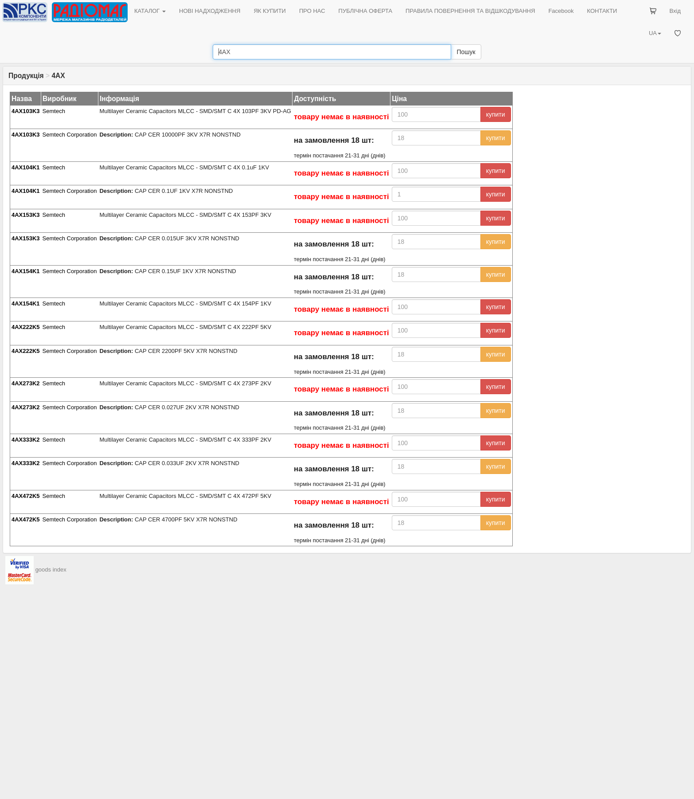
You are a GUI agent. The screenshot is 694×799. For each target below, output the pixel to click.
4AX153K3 (26, 215)
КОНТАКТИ (602, 11)
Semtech (54, 111)
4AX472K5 (26, 496)
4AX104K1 (26, 167)
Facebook (560, 11)
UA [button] (655, 33)
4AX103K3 (26, 111)
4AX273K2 (26, 383)
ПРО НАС (312, 11)
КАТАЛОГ (150, 11)
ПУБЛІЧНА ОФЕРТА (366, 11)
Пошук (465, 51)
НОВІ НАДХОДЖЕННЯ (209, 11)
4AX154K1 (26, 271)
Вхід (675, 11)
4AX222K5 (26, 327)
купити (495, 114)
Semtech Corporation (70, 134)
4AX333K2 (26, 439)
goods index (50, 570)
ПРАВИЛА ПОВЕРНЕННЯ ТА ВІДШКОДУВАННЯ (470, 11)
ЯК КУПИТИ (269, 11)
